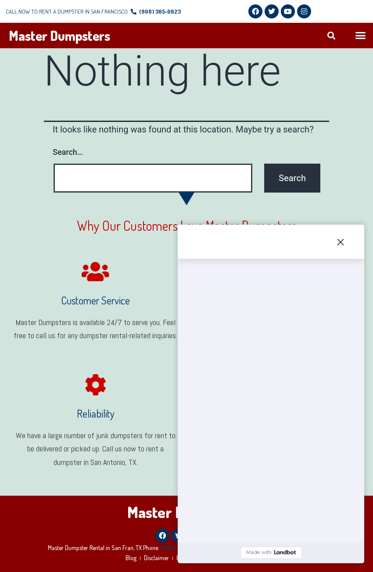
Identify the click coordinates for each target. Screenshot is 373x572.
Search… (68, 152)
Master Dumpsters (59, 35)
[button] (331, 35)
